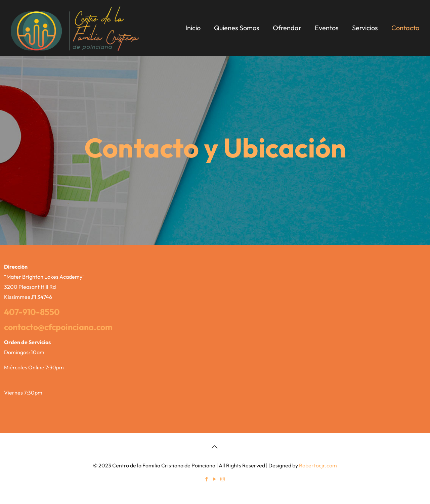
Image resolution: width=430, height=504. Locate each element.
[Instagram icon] (223, 479)
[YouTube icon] (215, 479)
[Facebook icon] (207, 479)
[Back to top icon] (215, 447)
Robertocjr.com (318, 465)
